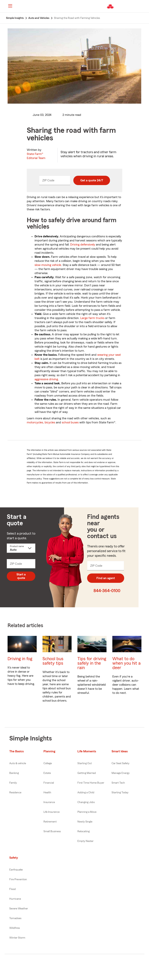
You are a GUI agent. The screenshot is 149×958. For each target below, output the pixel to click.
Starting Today (120, 792)
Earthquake (16, 869)
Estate (47, 773)
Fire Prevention (18, 879)
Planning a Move (86, 812)
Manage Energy (121, 773)
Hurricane (15, 899)
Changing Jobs (86, 802)
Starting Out (84, 763)
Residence (15, 792)
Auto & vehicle (17, 763)
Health (47, 792)
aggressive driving (46, 379)
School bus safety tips (52, 660)
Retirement (50, 821)
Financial (48, 782)
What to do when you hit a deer (126, 663)
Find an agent (105, 578)
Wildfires (14, 928)
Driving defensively (82, 244)
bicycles (50, 422)
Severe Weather (18, 908)
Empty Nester (85, 841)
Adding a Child (85, 792)
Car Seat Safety (120, 763)
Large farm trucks (92, 318)
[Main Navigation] (10, 6)
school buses (70, 422)
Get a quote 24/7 (91, 180)
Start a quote (21, 576)
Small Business (52, 831)
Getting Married (86, 773)
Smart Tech (118, 782)
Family (13, 782)
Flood (12, 889)
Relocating (83, 831)
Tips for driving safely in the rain (91, 663)
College (47, 763)
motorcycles (35, 422)
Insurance (49, 802)
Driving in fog (20, 658)
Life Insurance (51, 812)
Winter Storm (17, 937)
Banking (14, 773)
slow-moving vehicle (48, 265)
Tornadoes (15, 918)
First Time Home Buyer (90, 782)
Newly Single (84, 821)
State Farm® (36, 156)
